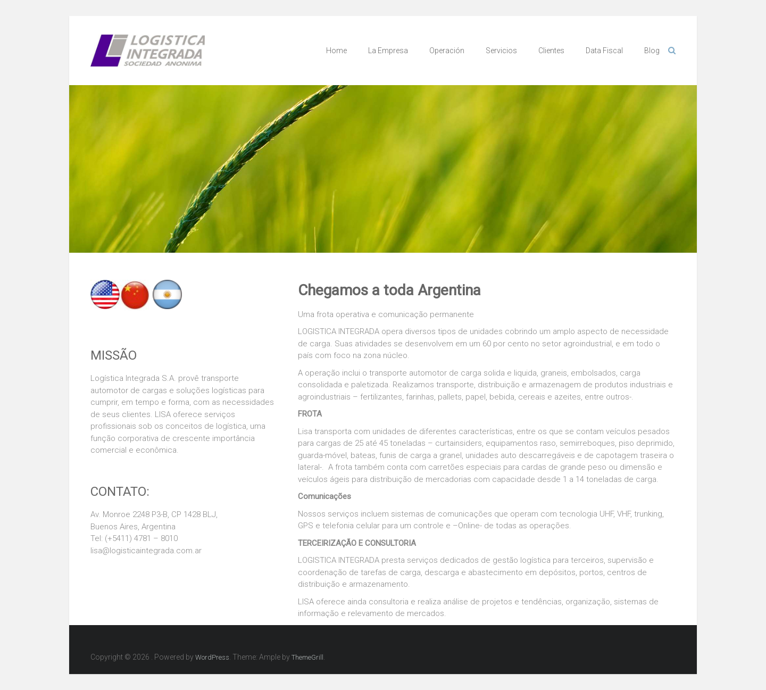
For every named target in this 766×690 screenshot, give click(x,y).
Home (336, 50)
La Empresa (388, 50)
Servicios (501, 50)
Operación (446, 50)
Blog (652, 50)
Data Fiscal (604, 50)
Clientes (551, 50)
